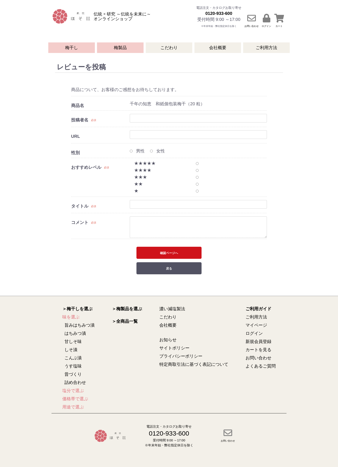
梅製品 (120, 47)
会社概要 (217, 47)
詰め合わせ (75, 382)
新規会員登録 (258, 341)
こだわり (169, 47)
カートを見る (258, 349)
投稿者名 (79, 120)
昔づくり (73, 374)
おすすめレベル (86, 167)
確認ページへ (169, 253)
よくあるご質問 (261, 366)
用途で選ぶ (73, 407)
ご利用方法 (266, 47)
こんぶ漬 (73, 357)
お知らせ (168, 339)
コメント (79, 222)
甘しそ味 (73, 341)
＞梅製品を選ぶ (127, 308)
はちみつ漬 (75, 333)
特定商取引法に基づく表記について (193, 364)
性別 (75, 152)
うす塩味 (73, 366)
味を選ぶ (71, 317)
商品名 (77, 105)
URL (75, 136)
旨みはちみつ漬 (79, 325)
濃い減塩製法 (172, 308)
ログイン (254, 333)
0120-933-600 (218, 13)
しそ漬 (70, 349)
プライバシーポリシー (180, 356)
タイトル (79, 206)
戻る (169, 268)
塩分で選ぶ (73, 390)
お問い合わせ (258, 357)
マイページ (256, 325)
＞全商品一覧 (125, 321)
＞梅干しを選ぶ (77, 308)
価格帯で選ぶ (75, 398)
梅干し (71, 47)
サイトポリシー (174, 348)
